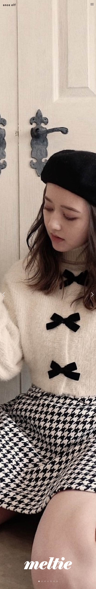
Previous (4, 295)
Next (92, 295)
